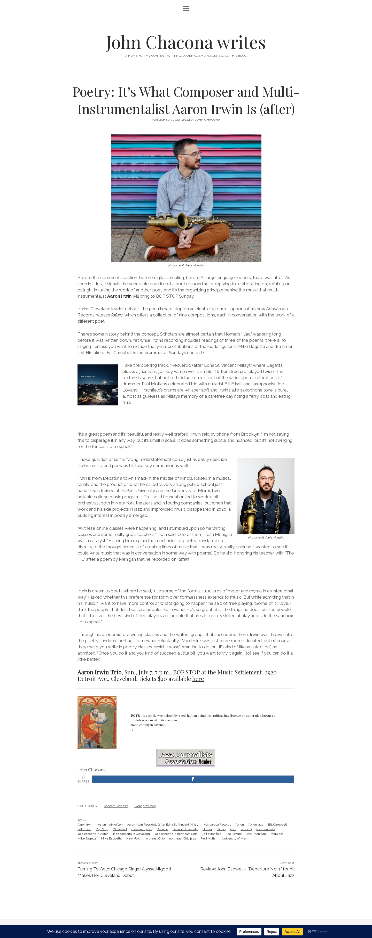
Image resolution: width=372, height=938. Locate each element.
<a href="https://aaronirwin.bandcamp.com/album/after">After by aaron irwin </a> (186, 417)
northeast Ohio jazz (182, 838)
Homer (207, 829)
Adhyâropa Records (217, 824)
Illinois (221, 829)
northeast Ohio (154, 838)
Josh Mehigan (256, 834)
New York (133, 838)
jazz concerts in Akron (93, 834)
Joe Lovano (234, 834)
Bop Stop (102, 829)
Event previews (145, 806)
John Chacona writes (186, 41)
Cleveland (120, 829)
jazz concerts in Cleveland (131, 834)
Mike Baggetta (111, 838)
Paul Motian (209, 838)
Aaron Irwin (119, 296)
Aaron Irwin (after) (110, 824)
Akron (240, 824)
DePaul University (185, 829)
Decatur (162, 829)
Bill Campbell (277, 824)
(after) (116, 314)
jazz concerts (265, 829)
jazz (233, 829)
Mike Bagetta (87, 838)
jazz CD (246, 829)
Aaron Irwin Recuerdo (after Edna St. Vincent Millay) (163, 824)
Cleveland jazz (141, 829)
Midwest (276, 834)
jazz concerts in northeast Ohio (175, 834)
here (198, 678)
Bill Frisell (84, 829)
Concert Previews (116, 806)
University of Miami (235, 838)
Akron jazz (256, 824)
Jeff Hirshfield (211, 834)
